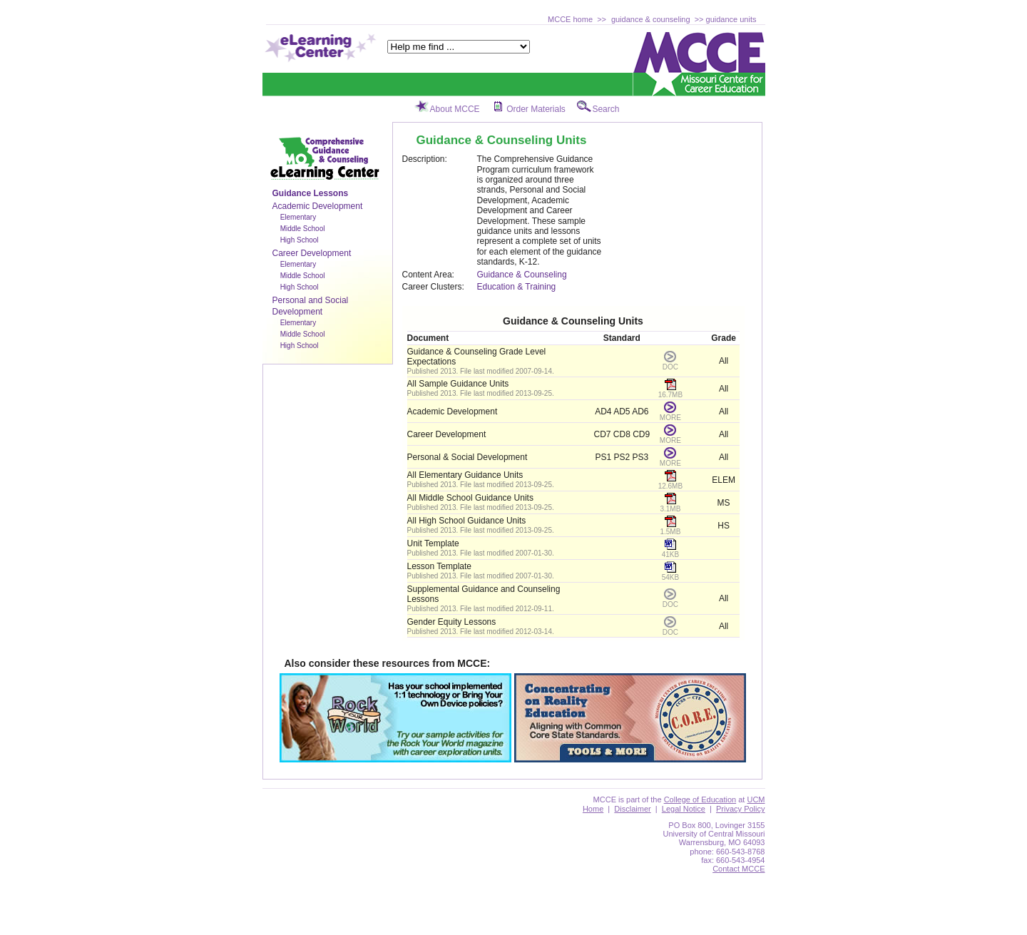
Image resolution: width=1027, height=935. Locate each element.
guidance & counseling (650, 19)
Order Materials (536, 109)
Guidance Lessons (310, 193)
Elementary (298, 217)
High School (299, 240)
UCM (756, 799)
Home (593, 808)
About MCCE (455, 109)
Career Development (312, 253)
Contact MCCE (738, 868)
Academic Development (317, 206)
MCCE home (570, 19)
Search (605, 109)
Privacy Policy (740, 808)
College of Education (700, 799)
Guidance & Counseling (522, 275)
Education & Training (516, 287)
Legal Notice (683, 808)
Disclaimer (632, 808)
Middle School (302, 229)
